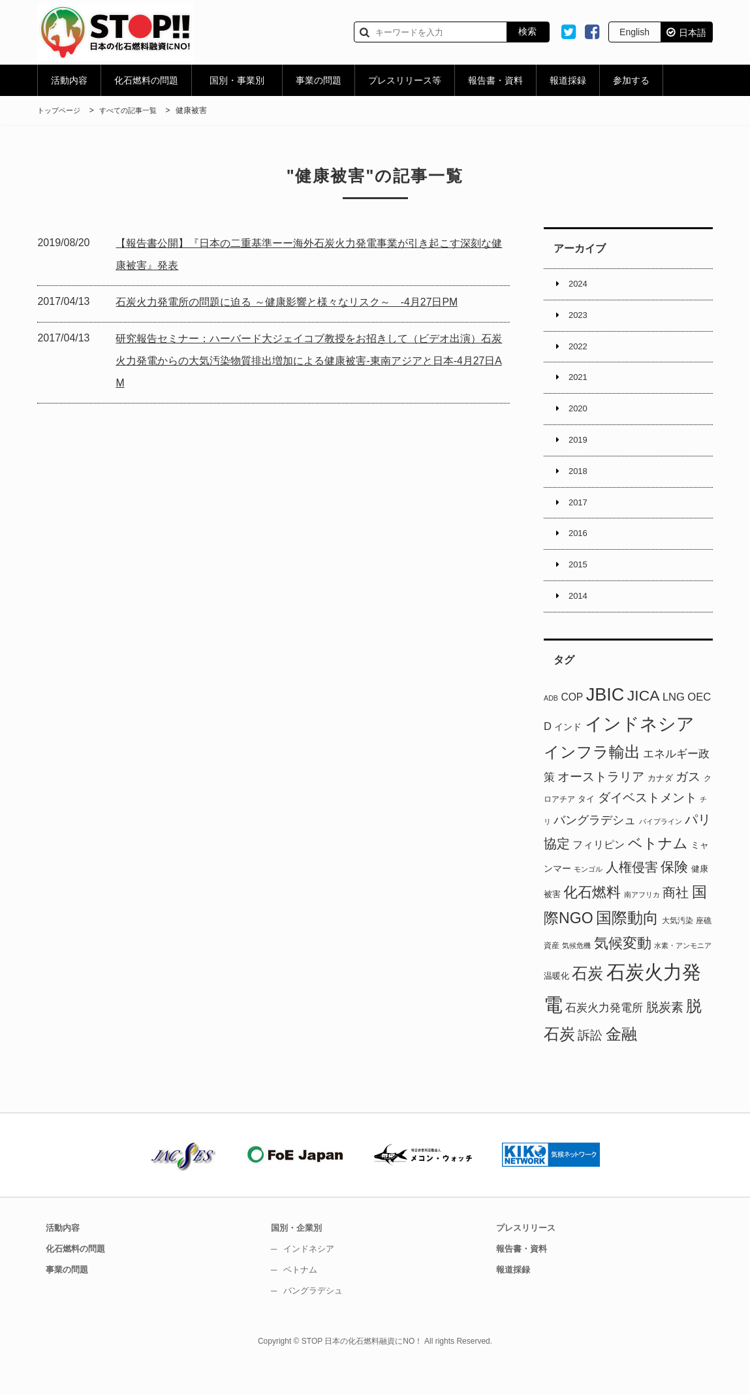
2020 (580, 420)
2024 (580, 285)
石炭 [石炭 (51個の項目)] (587, 998)
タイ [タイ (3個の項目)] (586, 824)
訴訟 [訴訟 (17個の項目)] (590, 1060)
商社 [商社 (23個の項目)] (676, 917)
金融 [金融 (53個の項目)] (621, 1059)
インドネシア (316, 1274)
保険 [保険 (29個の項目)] (674, 893)
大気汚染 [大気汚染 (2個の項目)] (677, 946)
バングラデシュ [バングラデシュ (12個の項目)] (595, 846)
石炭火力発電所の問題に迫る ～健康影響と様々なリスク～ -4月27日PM (297, 302)
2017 (580, 520)
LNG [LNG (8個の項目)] (674, 722)
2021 (580, 386)
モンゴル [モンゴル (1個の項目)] (588, 895)
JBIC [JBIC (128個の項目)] (605, 720)
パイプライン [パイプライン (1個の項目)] (660, 847)
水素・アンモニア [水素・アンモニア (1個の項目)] (682, 971)
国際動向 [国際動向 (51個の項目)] (627, 943)
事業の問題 (318, 80)
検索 (527, 31)
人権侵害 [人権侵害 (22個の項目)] (632, 893)
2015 (580, 587)
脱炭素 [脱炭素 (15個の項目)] (664, 1032)
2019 (580, 453)
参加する (631, 80)
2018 (580, 486)
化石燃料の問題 (146, 80)
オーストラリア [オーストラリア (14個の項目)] (600, 802)
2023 (580, 318)
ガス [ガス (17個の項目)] (688, 802)
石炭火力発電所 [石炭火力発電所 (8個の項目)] (604, 1033)
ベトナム (307, 1295)
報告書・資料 (495, 80)
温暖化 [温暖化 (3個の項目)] (556, 1001)
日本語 (692, 32)
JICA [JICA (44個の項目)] (643, 720)
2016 (580, 553)
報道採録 (568, 80)
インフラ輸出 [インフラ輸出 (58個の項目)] (592, 778)
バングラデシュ (320, 1315)
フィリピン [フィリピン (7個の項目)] (598, 870)
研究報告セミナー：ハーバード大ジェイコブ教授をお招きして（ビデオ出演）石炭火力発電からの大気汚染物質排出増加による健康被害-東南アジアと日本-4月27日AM (311, 360)
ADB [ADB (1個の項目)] (551, 723)
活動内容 (69, 80)
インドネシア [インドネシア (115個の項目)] (640, 749)
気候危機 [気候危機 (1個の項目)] (576, 971)
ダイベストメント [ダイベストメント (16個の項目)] (647, 823)
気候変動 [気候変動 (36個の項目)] (622, 969)
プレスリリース (533, 1253)
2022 (580, 352)
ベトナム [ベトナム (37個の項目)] (658, 869)
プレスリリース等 (404, 80)
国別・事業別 (237, 80)
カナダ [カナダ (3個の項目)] (660, 803)
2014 (580, 621)
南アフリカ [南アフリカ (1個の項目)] (642, 920)
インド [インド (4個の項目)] (568, 752)
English (634, 32)
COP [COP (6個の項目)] (572, 722)
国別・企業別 (302, 1253)
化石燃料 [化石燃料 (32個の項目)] (592, 918)
